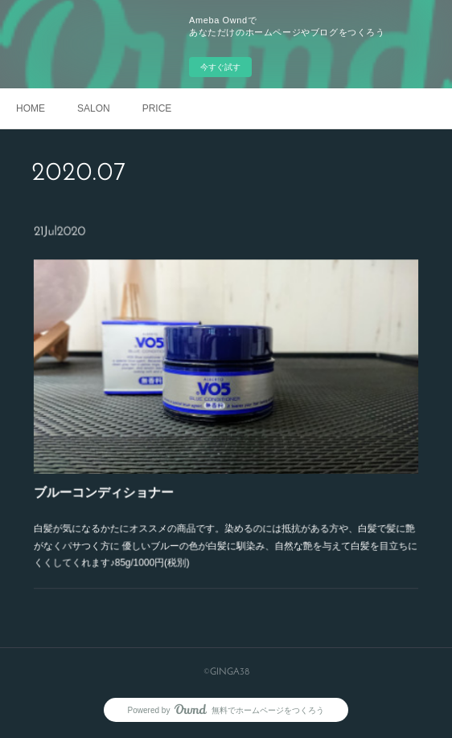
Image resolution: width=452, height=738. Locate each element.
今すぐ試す (220, 67)
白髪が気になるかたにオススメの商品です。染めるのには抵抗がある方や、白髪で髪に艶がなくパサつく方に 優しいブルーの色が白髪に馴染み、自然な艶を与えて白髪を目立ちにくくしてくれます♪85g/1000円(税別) (226, 530)
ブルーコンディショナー (117, 483)
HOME (30, 108)
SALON (93, 108)
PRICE (157, 108)
